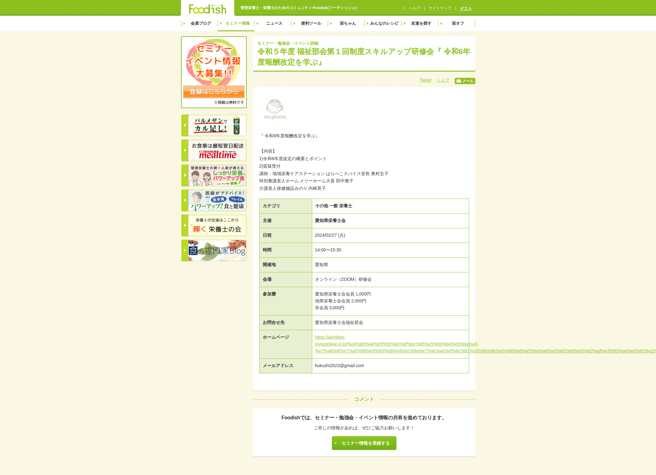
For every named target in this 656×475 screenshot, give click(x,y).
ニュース (274, 23)
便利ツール (311, 23)
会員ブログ (201, 23)
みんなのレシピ (384, 23)
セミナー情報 (237, 23)
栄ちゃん (348, 23)
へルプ (414, 8)
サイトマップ (440, 8)
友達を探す (421, 23)
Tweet (425, 80)
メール (465, 81)
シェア (443, 80)
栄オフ (458, 23)
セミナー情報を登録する (366, 443)
